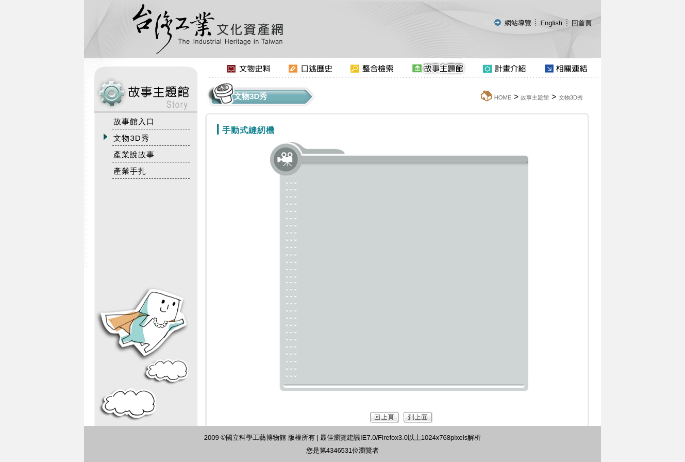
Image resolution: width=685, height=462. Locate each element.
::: (488, 23)
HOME (503, 97)
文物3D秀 (571, 97)
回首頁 (582, 23)
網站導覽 (518, 23)
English (551, 23)
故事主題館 (535, 97)
